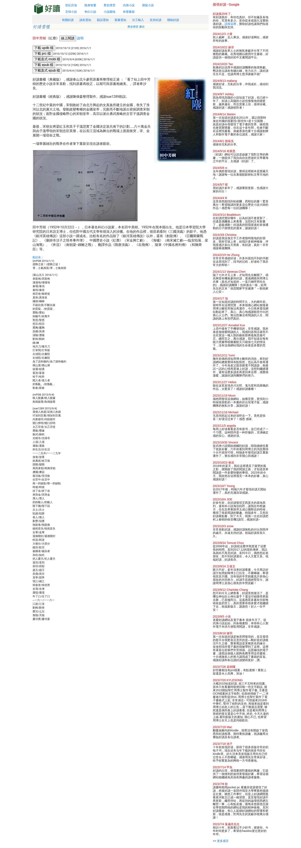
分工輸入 (138, 20)
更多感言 (223, 841)
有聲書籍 (129, 11)
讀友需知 (85, 20)
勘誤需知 (103, 20)
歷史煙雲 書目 (136, 26)
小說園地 (109, 11)
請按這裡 (230, 24)
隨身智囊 (90, 5)
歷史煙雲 (109, 5)
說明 (80, 38)
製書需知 (120, 20)
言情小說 (71, 11)
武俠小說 (129, 5)
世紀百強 (71, 5)
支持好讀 (155, 20)
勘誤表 (37, 257)
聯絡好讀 (173, 20)
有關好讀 (68, 20)
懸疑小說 (148, 5)
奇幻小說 (90, 11)
